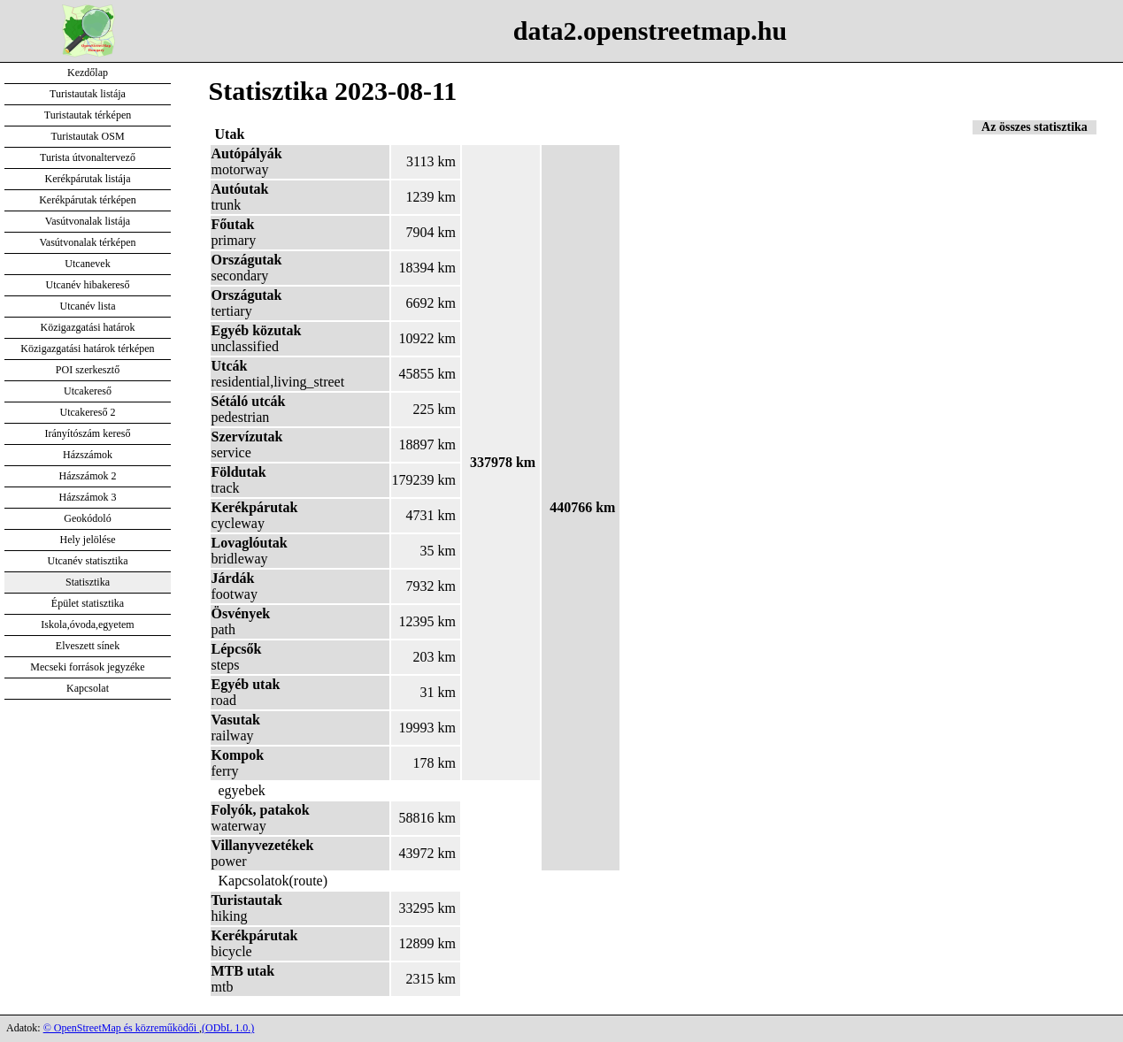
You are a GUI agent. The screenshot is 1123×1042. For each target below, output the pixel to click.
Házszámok (87, 454)
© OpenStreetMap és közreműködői (121, 1028)
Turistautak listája (88, 94)
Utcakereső (88, 391)
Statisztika (87, 582)
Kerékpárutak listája (88, 178)
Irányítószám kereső (88, 433)
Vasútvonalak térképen (88, 242)
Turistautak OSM (87, 136)
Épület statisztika (87, 603)
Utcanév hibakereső (88, 285)
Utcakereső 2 (88, 412)
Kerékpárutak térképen (87, 200)
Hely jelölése (88, 539)
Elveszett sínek (87, 646)
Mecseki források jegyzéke (87, 667)
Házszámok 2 (88, 476)
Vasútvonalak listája (87, 221)
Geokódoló (87, 518)
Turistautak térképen (88, 115)
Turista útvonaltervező (87, 157)
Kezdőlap (87, 72)
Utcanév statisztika (88, 561)
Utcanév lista (88, 306)
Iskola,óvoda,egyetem (87, 624)
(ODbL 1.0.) (228, 1028)
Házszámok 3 (88, 497)
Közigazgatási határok (88, 327)
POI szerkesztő (87, 370)
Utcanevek (87, 263)
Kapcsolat (87, 688)
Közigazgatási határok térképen (87, 348)
